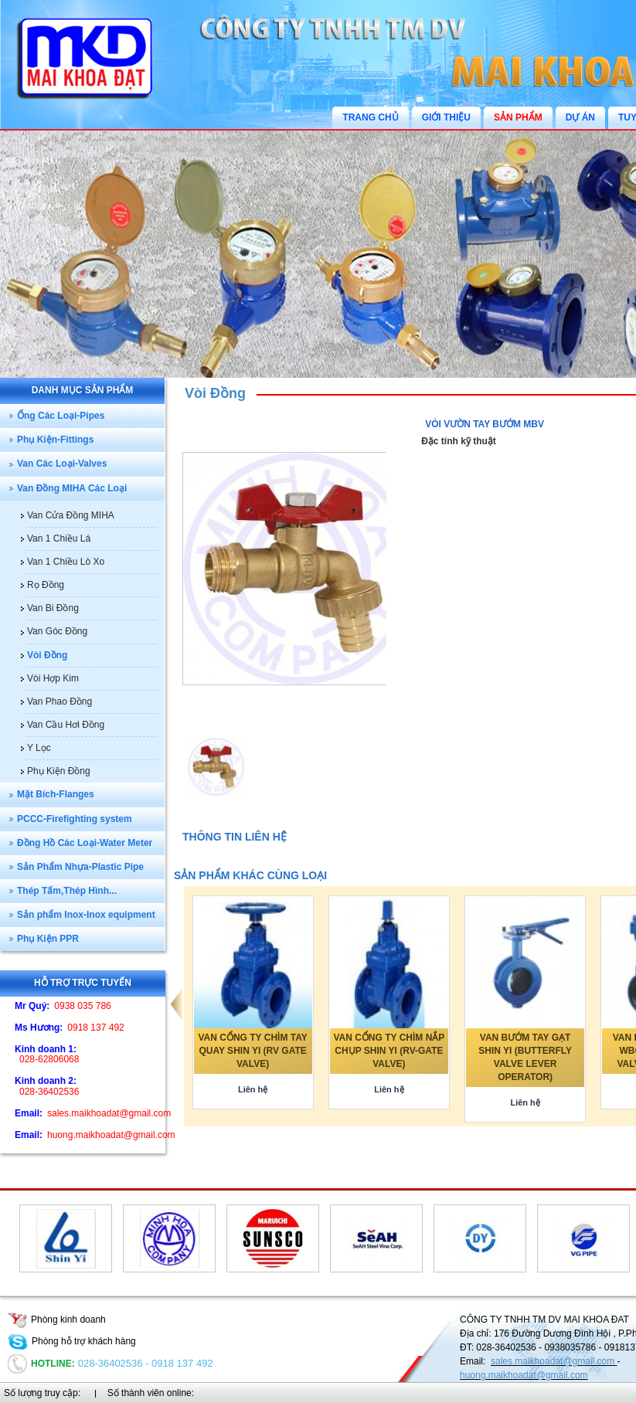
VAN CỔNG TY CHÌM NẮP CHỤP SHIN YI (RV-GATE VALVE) (388, 1050)
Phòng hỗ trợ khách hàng (72, 1341)
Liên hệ (252, 1089)
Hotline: (41, 1363)
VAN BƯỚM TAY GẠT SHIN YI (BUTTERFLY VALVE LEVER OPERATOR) (525, 1057)
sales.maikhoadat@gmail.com (554, 1361)
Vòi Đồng (215, 393)
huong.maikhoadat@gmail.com (524, 1375)
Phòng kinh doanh (57, 1319)
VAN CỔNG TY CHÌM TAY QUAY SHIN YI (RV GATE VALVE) (253, 1050)
